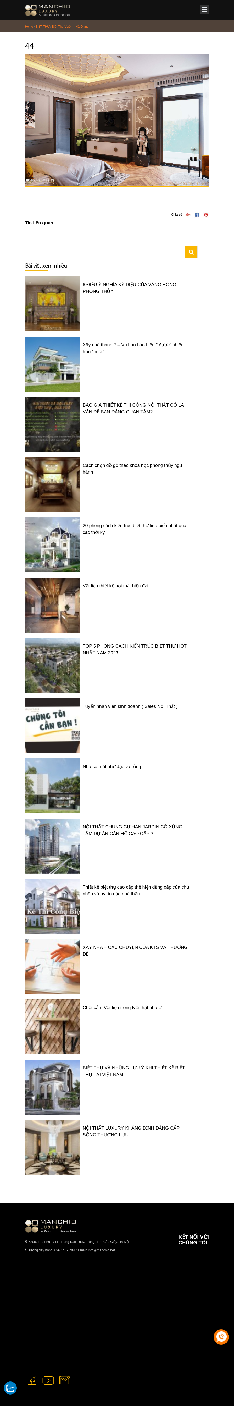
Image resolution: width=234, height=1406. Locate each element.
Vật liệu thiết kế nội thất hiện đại (115, 585)
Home (29, 26)
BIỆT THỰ (43, 26)
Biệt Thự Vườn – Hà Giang (70, 26)
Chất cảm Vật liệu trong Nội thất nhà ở (122, 1007)
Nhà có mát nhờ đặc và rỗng (112, 766)
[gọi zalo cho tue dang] (10, 1387)
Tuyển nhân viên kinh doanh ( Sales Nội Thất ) (130, 706)
